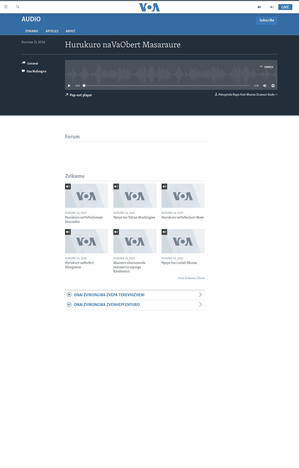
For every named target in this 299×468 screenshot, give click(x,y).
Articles (52, 31)
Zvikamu (31, 31)
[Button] (30, 64)
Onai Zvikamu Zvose (191, 278)
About (70, 31)
